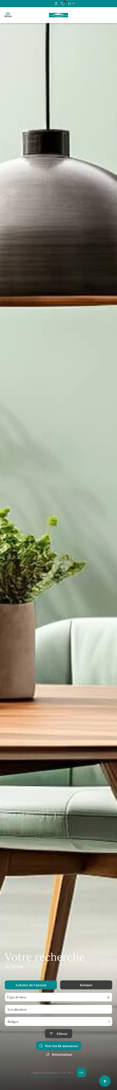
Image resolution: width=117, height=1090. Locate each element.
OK (81, 1072)
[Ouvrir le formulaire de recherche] (58, 1033)
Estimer (86, 985)
